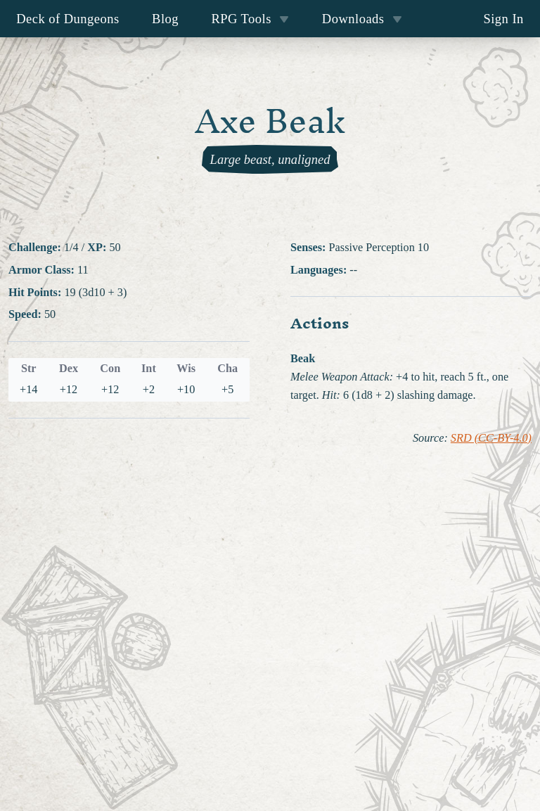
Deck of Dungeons (68, 18)
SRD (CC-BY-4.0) (491, 438)
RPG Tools (250, 18)
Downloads (362, 18)
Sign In (503, 18)
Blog (165, 18)
